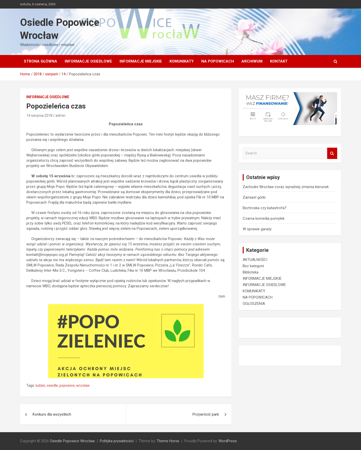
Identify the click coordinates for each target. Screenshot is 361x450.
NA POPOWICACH (217, 61)
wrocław (83, 385)
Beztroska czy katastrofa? (265, 208)
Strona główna (40, 61)
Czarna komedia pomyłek (264, 218)
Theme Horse (168, 441)
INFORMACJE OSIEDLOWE (88, 61)
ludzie (40, 385)
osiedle (52, 385)
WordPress (228, 441)
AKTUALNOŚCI (255, 259)
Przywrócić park (206, 414)
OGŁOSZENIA (254, 303)
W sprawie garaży (257, 229)
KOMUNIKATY (181, 61)
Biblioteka (250, 272)
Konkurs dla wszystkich (52, 414)
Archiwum (251, 61)
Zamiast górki (254, 197)
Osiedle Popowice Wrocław (72, 441)
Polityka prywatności (117, 441)
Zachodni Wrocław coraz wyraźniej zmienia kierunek (286, 187)
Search (332, 153)
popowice (67, 385)
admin (60, 116)
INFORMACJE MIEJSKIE (141, 61)
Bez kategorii (253, 266)
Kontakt (279, 61)
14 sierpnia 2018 (39, 116)
